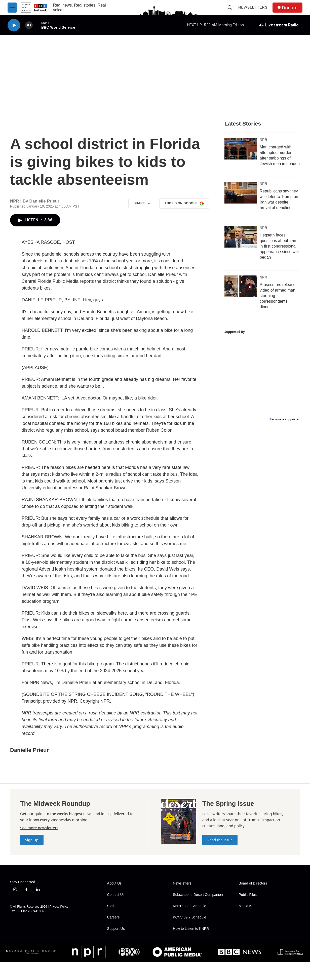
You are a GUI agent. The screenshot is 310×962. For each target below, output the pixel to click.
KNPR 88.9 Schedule (189, 906)
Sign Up (31, 839)
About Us (114, 883)
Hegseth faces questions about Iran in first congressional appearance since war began (279, 246)
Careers (113, 917)
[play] (14, 25)
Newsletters (252, 7)
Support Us (116, 929)
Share (142, 204)
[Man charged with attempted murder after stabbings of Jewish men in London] (240, 148)
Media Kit (246, 906)
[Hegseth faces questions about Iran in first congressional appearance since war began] (240, 237)
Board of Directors (253, 883)
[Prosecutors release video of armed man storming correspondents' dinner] (240, 286)
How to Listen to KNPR (191, 929)
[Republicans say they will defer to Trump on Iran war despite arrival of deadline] (240, 193)
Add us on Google (184, 203)
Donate (289, 7)
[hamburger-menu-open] (12, 8)
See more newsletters (39, 827)
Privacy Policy (59, 906)
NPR (263, 140)
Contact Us (116, 895)
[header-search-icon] (230, 8)
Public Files (248, 895)
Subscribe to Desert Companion (198, 895)
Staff (110, 906)
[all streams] (278, 25)
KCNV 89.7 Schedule (189, 917)
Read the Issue (219, 839)
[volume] (29, 25)
